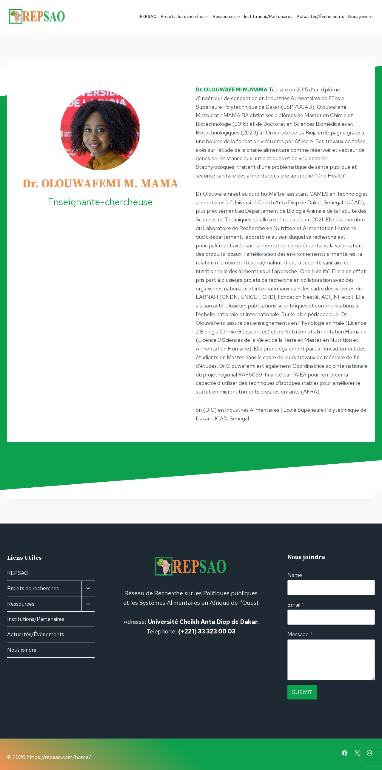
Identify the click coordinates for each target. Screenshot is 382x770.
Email (295, 604)
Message (300, 634)
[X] (357, 753)
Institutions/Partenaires (268, 16)
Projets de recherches (33, 588)
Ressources (20, 603)
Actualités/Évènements (320, 16)
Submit (302, 692)
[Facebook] (344, 753)
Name (294, 575)
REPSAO (148, 16)
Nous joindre (360, 16)
